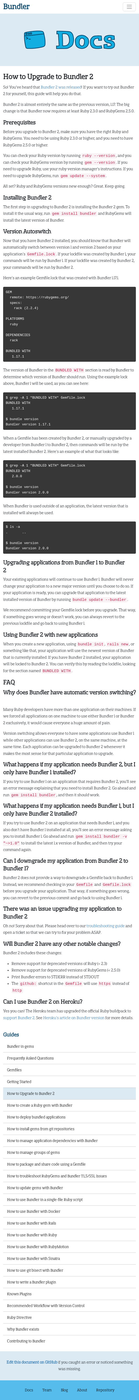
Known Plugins (19, 1294)
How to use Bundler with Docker (33, 1211)
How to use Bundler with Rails (31, 1223)
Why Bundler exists (23, 1329)
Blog (64, 1390)
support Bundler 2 (18, 1018)
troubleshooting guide (105, 926)
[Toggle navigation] (129, 6)
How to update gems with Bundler (35, 1188)
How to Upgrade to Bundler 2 (31, 1093)
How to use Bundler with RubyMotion (38, 1247)
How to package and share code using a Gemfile (46, 1164)
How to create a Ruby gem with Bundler (39, 1105)
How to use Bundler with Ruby (32, 1235)
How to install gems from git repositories (40, 1129)
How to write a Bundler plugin (31, 1282)
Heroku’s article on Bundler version (74, 1018)
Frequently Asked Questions (30, 1058)
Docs (29, 1390)
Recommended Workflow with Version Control (45, 1306)
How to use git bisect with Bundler (35, 1270)
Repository (105, 1390)
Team (47, 1390)
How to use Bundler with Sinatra (33, 1258)
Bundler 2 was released (61, 87)
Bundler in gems (20, 1046)
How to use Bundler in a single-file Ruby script (45, 1200)
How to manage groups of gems (33, 1152)
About (82, 1390)
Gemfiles (14, 1070)
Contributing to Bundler (26, 1341)
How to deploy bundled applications (36, 1117)
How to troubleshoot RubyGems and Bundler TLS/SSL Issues (57, 1176)
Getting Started (19, 1082)
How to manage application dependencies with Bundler (52, 1141)
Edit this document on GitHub (32, 1362)
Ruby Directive (19, 1317)
